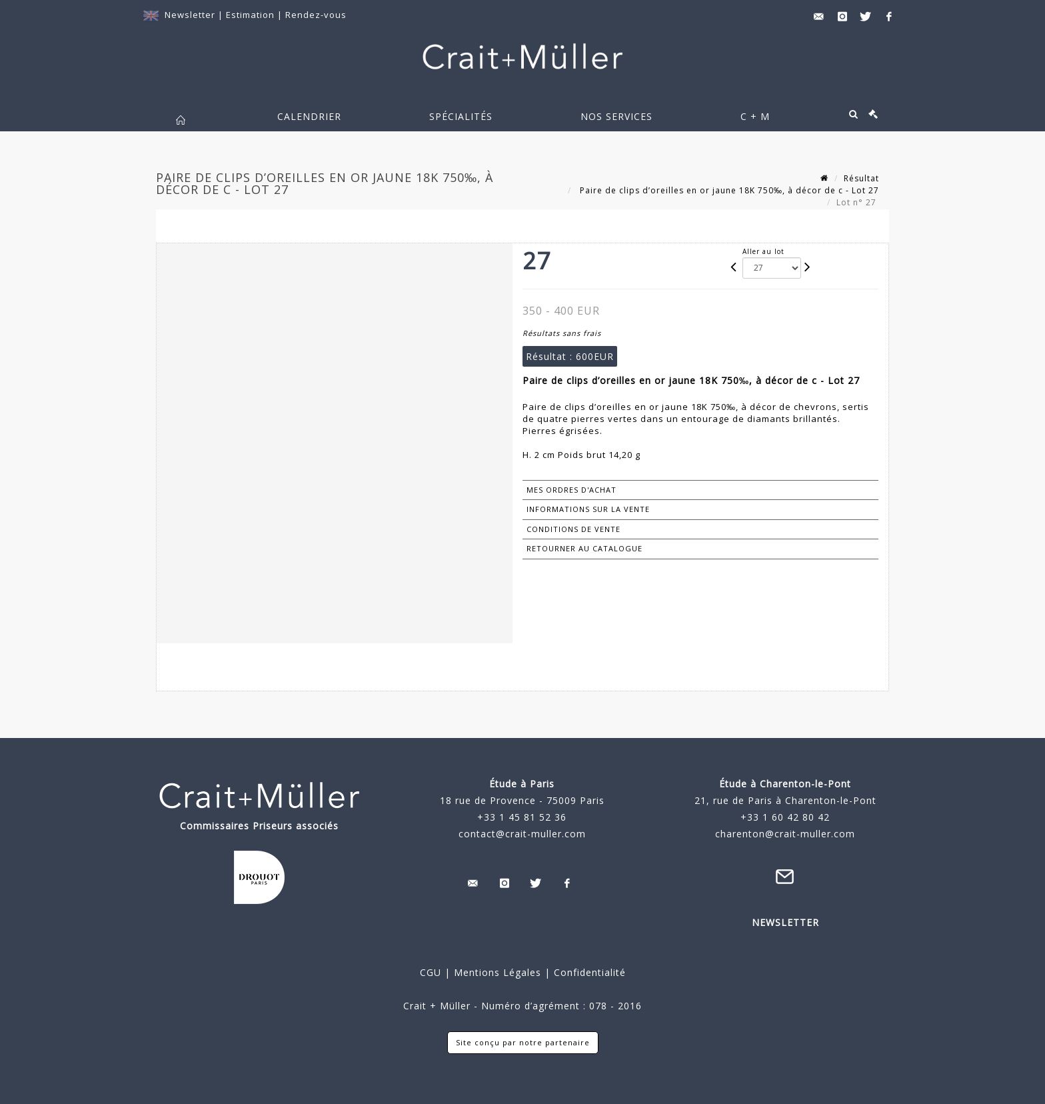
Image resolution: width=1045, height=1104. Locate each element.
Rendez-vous (316, 15)
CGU (430, 972)
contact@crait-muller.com (522, 833)
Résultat (861, 178)
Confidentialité (588, 972)
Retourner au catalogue (584, 548)
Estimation (251, 15)
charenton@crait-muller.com (785, 833)
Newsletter (190, 15)
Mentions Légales (497, 972)
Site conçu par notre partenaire (523, 1042)
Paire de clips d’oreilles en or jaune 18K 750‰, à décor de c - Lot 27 (728, 190)
